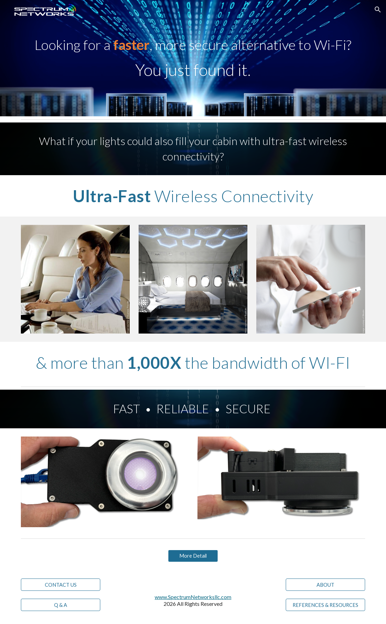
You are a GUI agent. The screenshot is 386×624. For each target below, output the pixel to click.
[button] (378, 9)
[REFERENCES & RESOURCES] (325, 605)
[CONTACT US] (60, 585)
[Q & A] (60, 605)
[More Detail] (193, 556)
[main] (193, 58)
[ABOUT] (325, 585)
